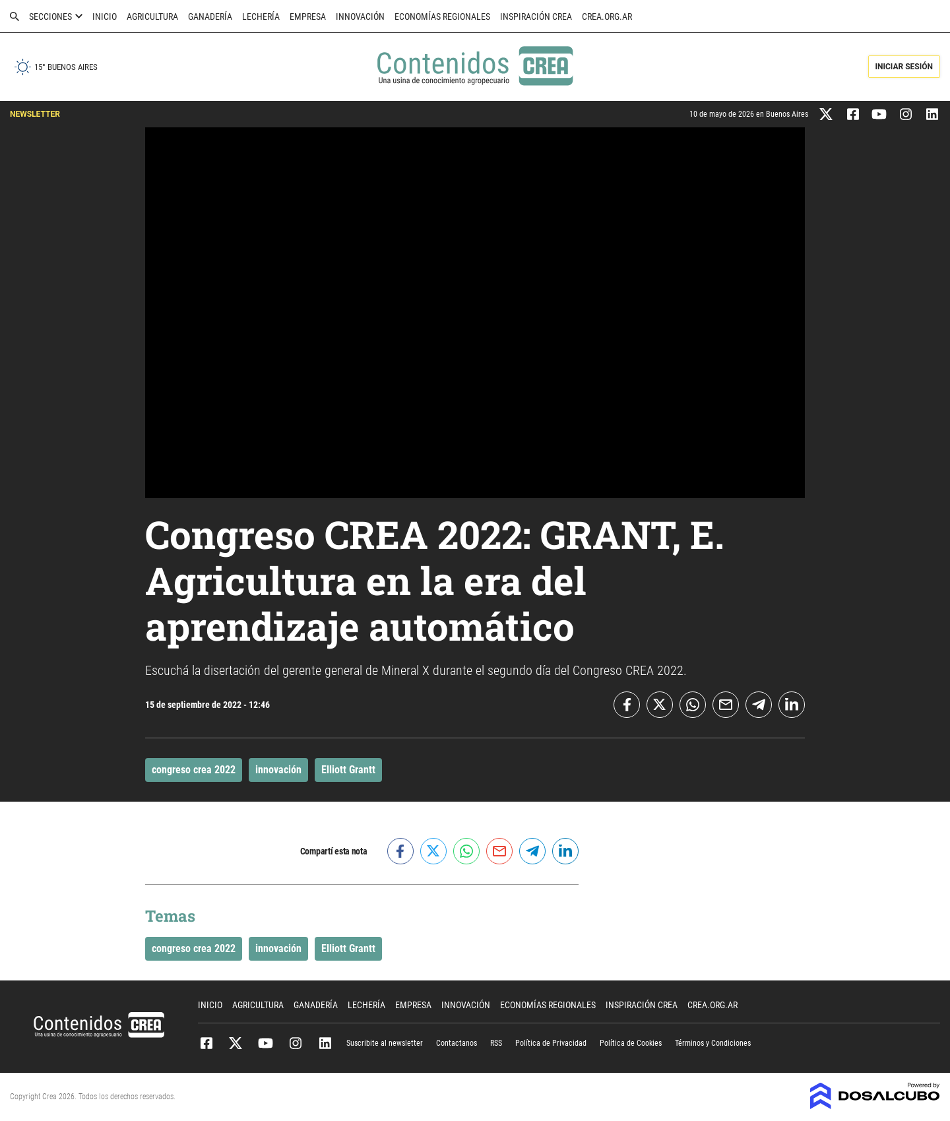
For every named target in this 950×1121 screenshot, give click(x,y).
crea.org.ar (607, 16)
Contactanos (456, 1043)
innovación (278, 769)
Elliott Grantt (348, 769)
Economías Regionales (442, 16)
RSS (496, 1043)
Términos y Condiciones (713, 1043)
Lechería (261, 16)
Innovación (360, 16)
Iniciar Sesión (904, 66)
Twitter (236, 1043)
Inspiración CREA (536, 16)
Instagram (295, 1043)
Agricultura (152, 16)
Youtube (265, 1043)
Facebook (206, 1043)
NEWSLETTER (35, 114)
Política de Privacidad (550, 1043)
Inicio (104, 16)
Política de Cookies (631, 1043)
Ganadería (210, 16)
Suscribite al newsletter (384, 1043)
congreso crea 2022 (194, 769)
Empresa (308, 16)
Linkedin (325, 1043)
